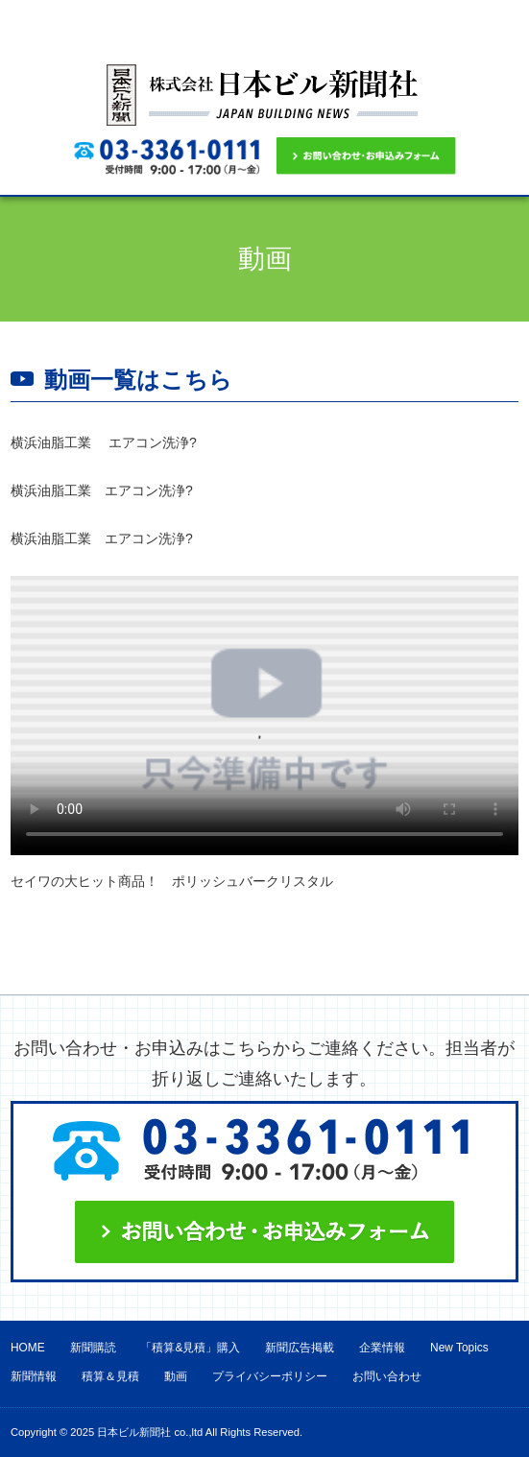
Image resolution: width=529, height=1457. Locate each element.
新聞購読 (93, 1347)
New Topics (459, 1347)
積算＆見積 (110, 1376)
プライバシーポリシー (269, 1376)
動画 (175, 1376)
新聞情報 (34, 1376)
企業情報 (382, 1347)
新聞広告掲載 (299, 1347)
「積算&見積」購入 (190, 1347)
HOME (28, 1347)
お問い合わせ (386, 1376)
